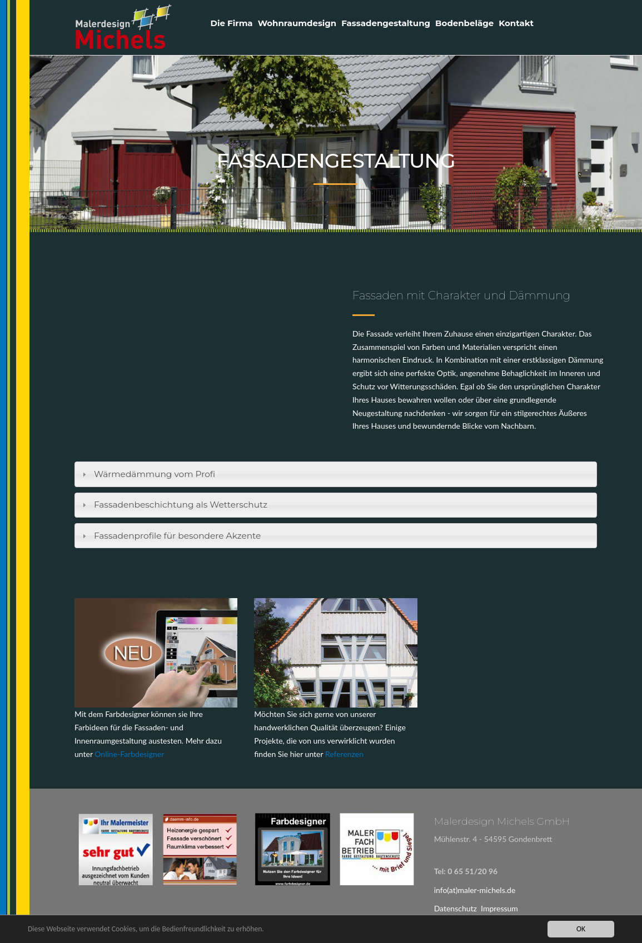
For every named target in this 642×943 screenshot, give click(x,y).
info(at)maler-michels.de (475, 890)
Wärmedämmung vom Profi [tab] (147, 474)
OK (580, 929)
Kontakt (516, 23)
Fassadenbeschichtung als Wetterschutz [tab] (173, 504)
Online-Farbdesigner (129, 754)
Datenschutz (455, 908)
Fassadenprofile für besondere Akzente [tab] (170, 535)
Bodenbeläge (464, 23)
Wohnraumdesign (297, 23)
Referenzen (344, 754)
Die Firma (232, 23)
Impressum (499, 908)
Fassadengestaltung (385, 23)
